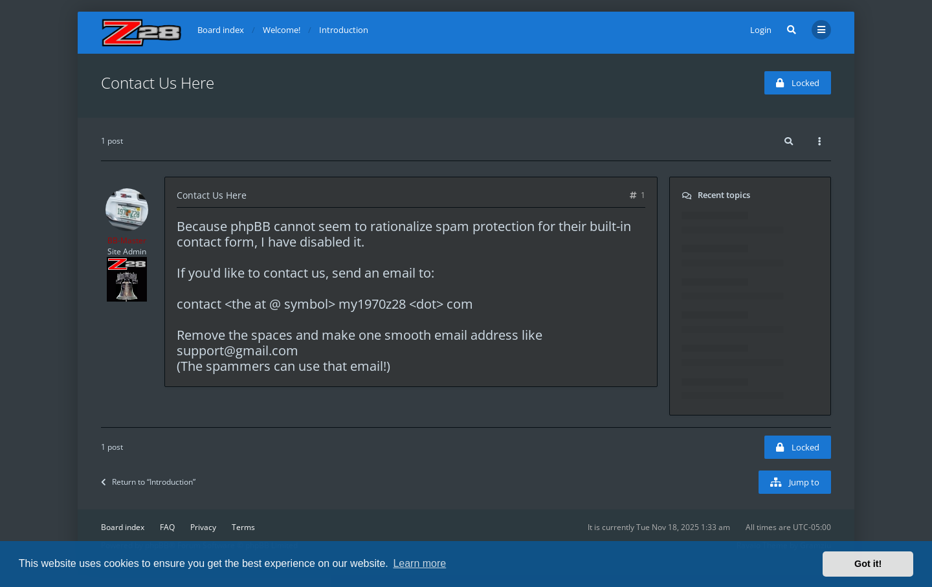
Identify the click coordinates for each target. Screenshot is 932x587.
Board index (122, 527)
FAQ (167, 527)
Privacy (203, 527)
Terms (243, 527)
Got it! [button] (868, 564)
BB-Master (126, 240)
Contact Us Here (157, 82)
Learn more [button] (419, 563)
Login (760, 30)
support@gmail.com (237, 350)
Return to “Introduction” (148, 481)
